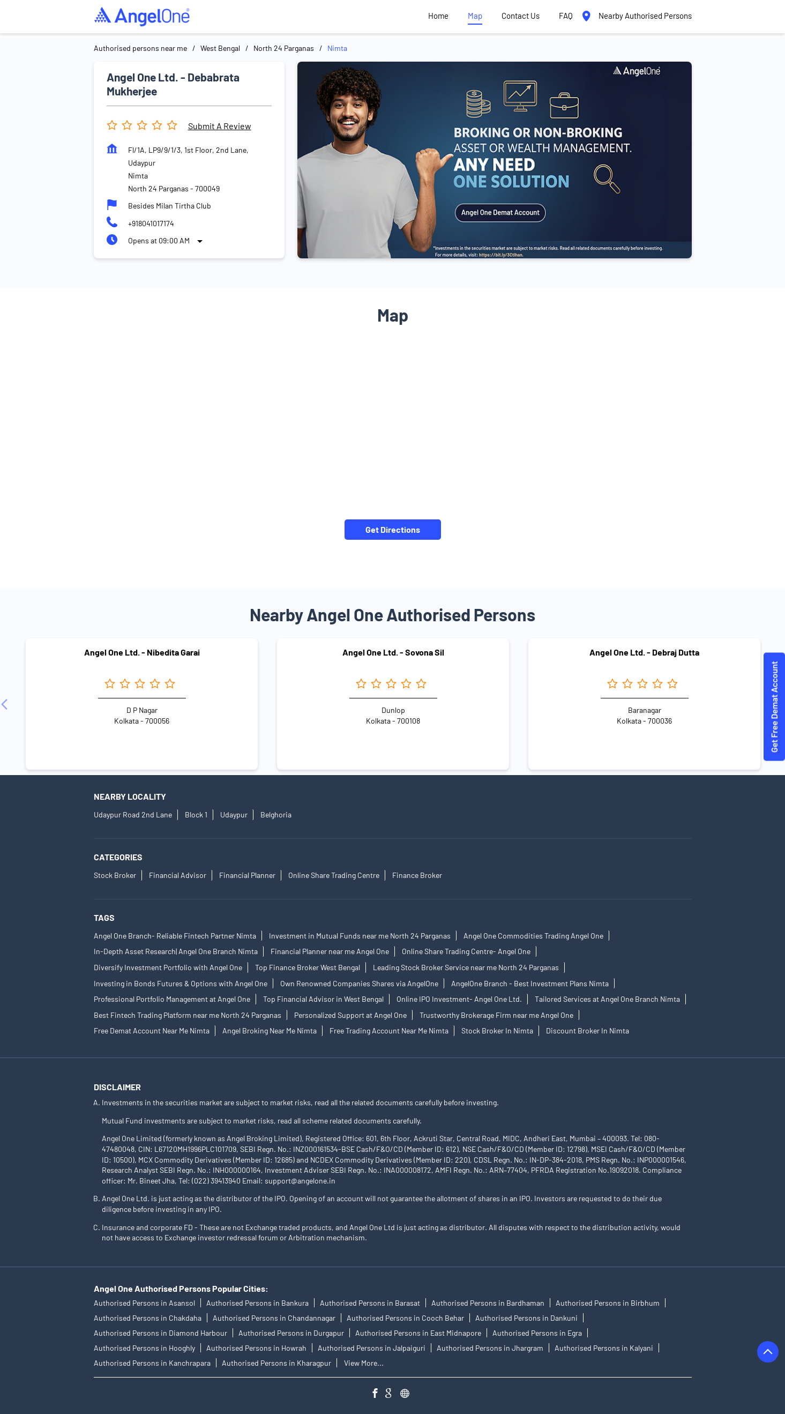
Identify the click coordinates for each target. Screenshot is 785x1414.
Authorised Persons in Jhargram (490, 1347)
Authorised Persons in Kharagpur (276, 1362)
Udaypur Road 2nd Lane (133, 815)
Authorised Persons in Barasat (370, 1302)
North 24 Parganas (283, 48)
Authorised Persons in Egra (537, 1332)
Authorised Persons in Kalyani (604, 1347)
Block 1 (196, 815)
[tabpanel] (494, 160)
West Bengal (220, 48)
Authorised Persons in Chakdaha (147, 1317)
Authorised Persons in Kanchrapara (152, 1362)
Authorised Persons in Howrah (256, 1347)
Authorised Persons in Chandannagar (274, 1317)
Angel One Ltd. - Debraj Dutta (644, 652)
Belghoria (275, 815)
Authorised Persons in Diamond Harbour (160, 1332)
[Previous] (6, 704)
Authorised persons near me (140, 48)
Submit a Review (219, 126)
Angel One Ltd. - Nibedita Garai (142, 652)
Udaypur (234, 815)
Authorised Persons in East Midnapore (418, 1332)
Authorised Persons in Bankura (257, 1302)
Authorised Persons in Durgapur (291, 1332)
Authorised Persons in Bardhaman (487, 1302)
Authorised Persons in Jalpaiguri (371, 1347)
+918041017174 (151, 223)
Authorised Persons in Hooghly (144, 1347)
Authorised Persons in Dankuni (526, 1317)
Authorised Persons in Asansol (144, 1302)
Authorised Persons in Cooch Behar (405, 1317)
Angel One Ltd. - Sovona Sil (393, 652)
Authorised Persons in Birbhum (608, 1302)
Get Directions (392, 529)
